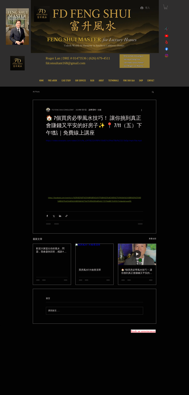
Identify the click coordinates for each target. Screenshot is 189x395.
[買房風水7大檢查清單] (95, 254)
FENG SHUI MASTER (74, 39)
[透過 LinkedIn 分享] (60, 216)
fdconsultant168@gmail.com (65, 63)
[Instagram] (167, 56)
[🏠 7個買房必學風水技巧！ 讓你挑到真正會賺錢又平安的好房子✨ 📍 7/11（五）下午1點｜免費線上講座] (137, 254)
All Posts (36, 92)
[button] (166, 7)
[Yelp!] (167, 42)
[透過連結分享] (66, 216)
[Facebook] (167, 49)
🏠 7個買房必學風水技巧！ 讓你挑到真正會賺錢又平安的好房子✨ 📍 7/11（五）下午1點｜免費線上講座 (136, 271)
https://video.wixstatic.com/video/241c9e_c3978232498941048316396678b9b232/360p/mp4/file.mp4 (94, 140)
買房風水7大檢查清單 (90, 269)
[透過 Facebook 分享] (47, 216)
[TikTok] (167, 29)
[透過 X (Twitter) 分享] (53, 216)
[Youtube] (167, 36)
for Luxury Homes (120, 40)
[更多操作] (141, 109)
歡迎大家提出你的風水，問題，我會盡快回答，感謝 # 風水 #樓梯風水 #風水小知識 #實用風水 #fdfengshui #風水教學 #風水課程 (51, 250)
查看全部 (152, 239)
